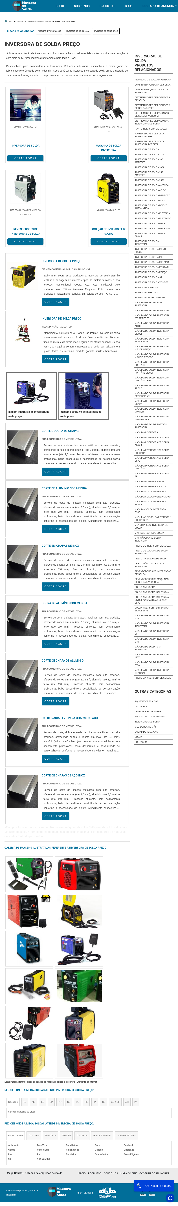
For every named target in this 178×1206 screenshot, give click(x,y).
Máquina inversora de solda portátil (152, 467)
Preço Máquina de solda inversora (149, 565)
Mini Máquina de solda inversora (148, 539)
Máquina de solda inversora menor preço (152, 348)
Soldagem (141, 742)
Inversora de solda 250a (149, 180)
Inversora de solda (147, 149)
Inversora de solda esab (150, 223)
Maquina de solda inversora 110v (152, 656)
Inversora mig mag (146, 292)
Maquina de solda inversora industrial (152, 625)
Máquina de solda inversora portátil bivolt (152, 371)
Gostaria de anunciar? (154, 1172)
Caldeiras (141, 706)
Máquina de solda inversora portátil (152, 363)
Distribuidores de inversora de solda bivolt (152, 106)
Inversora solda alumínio (150, 297)
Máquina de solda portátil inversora (151, 426)
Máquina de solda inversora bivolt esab (152, 340)
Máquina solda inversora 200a (153, 496)
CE (103, 1101)
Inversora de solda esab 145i (152, 228)
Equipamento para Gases (150, 716)
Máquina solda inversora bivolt (150, 503)
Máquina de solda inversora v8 (152, 632)
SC (68, 1101)
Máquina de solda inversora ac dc (152, 324)
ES (42, 1101)
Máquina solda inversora (150, 491)
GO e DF (115, 1101)
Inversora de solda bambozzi (152, 195)
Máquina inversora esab (49, 31)
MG (33, 1101)
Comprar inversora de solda (153, 85)
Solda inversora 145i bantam (152, 592)
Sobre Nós (82, 6)
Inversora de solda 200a (149, 167)
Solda (138, 737)
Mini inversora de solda (149, 533)
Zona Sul (66, 1134)
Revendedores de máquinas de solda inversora (152, 580)
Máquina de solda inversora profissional (152, 394)
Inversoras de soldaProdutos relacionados (148, 63)
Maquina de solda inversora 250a (152, 663)
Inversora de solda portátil (152, 267)
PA (135, 1101)
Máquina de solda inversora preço (152, 387)
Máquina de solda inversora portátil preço (152, 379)
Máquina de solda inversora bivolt (152, 332)
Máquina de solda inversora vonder (152, 410)
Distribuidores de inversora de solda (152, 99)
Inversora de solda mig (149, 257)
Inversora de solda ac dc (150, 190)
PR (59, 1101)
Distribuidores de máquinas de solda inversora (152, 114)
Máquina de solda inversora (152, 310)
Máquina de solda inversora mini (152, 640)
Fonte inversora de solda (151, 129)
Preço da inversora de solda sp (153, 679)
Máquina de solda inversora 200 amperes (152, 317)
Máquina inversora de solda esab (152, 459)
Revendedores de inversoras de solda (153, 573)
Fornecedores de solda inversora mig (149, 135)
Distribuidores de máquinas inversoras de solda (152, 122)
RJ (24, 1101)
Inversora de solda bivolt (106, 31)
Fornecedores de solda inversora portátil (149, 143)
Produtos (107, 6)
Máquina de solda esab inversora (148, 304)
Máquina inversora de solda (152, 437)
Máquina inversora (146, 432)
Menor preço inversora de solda (151, 526)
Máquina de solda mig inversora (148, 648)
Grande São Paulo (102, 1134)
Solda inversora (145, 587)
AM (127, 1101)
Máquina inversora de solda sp (152, 475)
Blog (128, 6)
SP (51, 1101)
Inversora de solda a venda (152, 185)
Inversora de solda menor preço (151, 250)
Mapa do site (128, 1172)
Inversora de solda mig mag (152, 262)
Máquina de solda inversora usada (152, 402)
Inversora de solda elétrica (152, 213)
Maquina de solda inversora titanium (152, 671)
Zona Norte (33, 1134)
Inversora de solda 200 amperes (149, 161)
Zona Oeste (50, 1134)
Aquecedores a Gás (147, 701)
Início (60, 6)
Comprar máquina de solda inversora (151, 91)
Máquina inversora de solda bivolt (152, 444)
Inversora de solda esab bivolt (150, 235)
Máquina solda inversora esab (150, 511)
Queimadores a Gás (146, 732)
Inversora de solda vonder (152, 282)
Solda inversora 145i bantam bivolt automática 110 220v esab (152, 600)
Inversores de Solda (148, 721)
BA (94, 1101)
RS (77, 1101)
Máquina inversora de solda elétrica (152, 451)
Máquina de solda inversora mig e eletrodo (152, 356)
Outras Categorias (153, 691)
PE (86, 1101)
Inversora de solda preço (151, 272)
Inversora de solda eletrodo (153, 218)
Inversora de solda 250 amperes (149, 173)
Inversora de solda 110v (77, 31)
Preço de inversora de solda (153, 546)
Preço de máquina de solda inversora (151, 552)
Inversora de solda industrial (147, 242)
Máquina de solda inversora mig (152, 617)
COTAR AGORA (23, 157)
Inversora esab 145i (147, 287)
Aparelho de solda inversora (153, 79)
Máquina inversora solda (150, 486)
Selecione (13, 1101)
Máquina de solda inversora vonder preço (152, 418)
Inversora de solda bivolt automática (151, 207)
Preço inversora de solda (151, 558)
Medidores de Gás (146, 727)
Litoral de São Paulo (126, 1134)
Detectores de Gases (148, 711)
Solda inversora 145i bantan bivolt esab (152, 609)
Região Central (15, 1134)
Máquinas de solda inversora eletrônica (153, 518)
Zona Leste (81, 1134)
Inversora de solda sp (148, 277)
